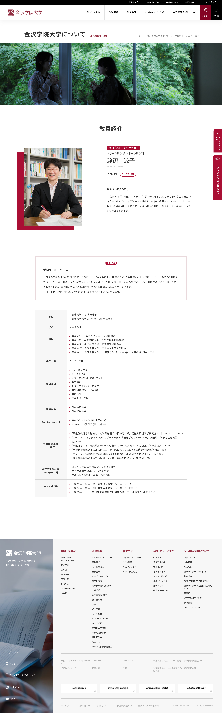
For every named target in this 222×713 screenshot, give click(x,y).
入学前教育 (97, 614)
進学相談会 (97, 581)
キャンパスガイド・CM (193, 607)
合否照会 (96, 642)
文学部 (64, 570)
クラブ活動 (127, 562)
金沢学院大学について (184, 12)
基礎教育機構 (159, 572)
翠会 (125, 668)
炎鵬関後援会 (190, 668)
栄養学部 (65, 584)
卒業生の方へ (191, 2)
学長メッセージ (190, 557)
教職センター (159, 567)
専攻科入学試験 (99, 628)
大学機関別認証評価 (193, 661)
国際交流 (188, 602)
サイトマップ (66, 705)
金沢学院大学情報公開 (148, 705)
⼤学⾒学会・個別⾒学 (101, 586)
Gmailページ (128, 661)
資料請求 (96, 562)
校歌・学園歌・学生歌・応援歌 (196, 581)
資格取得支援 (159, 562)
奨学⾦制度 (97, 600)
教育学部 (65, 574)
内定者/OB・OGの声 (162, 590)
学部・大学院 (93, 12)
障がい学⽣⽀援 (130, 572)
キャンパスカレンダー (132, 557)
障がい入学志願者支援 (102, 647)
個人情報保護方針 (124, 705)
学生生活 (131, 12)
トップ (138, 36)
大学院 (64, 593)
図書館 (187, 593)
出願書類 (96, 572)
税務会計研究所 (160, 581)
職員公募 (96, 668)
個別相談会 (97, 637)
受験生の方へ (135, 2)
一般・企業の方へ (211, 2)
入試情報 (113, 12)
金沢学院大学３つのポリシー (196, 572)
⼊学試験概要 (98, 567)
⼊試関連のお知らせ (100, 595)
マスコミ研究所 (160, 576)
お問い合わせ (84, 705)
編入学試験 (97, 623)
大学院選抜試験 (99, 633)
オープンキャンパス (100, 576)
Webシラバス (98, 661)
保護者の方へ (172, 2)
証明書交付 (158, 586)
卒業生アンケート (68, 668)
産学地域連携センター (194, 598)
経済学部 (65, 565)
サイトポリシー (103, 705)
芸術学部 (65, 579)
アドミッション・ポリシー (102, 557)
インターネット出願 (100, 618)
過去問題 (96, 609)
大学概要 (188, 562)
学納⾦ (95, 604)
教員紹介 (179, 36)
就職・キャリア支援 (154, 12)
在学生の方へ (153, 2)
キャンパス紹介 (129, 567)
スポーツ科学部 (68, 588)
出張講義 (96, 590)
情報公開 (188, 576)
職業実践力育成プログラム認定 (167, 661)
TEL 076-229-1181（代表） (17, 565)
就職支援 (157, 557)
